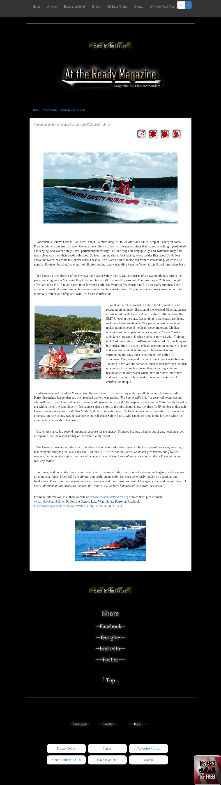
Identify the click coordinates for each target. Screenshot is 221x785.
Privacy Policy (66, 748)
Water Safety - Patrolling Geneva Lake (64, 109)
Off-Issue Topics (117, 6)
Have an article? (107, 760)
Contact (107, 748)
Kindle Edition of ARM (66, 760)
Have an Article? (74, 6)
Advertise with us (148, 748)
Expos (96, 6)
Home (36, 6)
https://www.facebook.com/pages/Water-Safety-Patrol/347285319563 (78, 506)
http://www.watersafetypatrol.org (107, 497)
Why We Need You (162, 6)
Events (138, 6)
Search (148, 760)
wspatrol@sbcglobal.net (49, 501)
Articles (52, 6)
